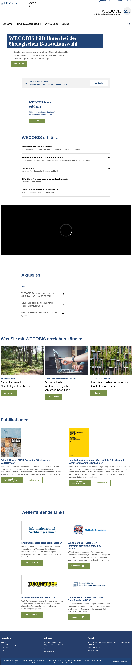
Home (93, 1)
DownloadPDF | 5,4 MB (12, 480)
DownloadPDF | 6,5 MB (80, 482)
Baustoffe (7, 24)
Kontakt (129, 1)
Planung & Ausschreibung (28, 24)
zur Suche (99, 83)
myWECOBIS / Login (104, 1)
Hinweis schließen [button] (120, 661)
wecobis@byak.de (93, 650)
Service (65, 24)
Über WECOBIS (118, 1)
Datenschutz (70, 663)
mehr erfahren (19, 64)
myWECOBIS (51, 24)
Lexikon (3, 650)
